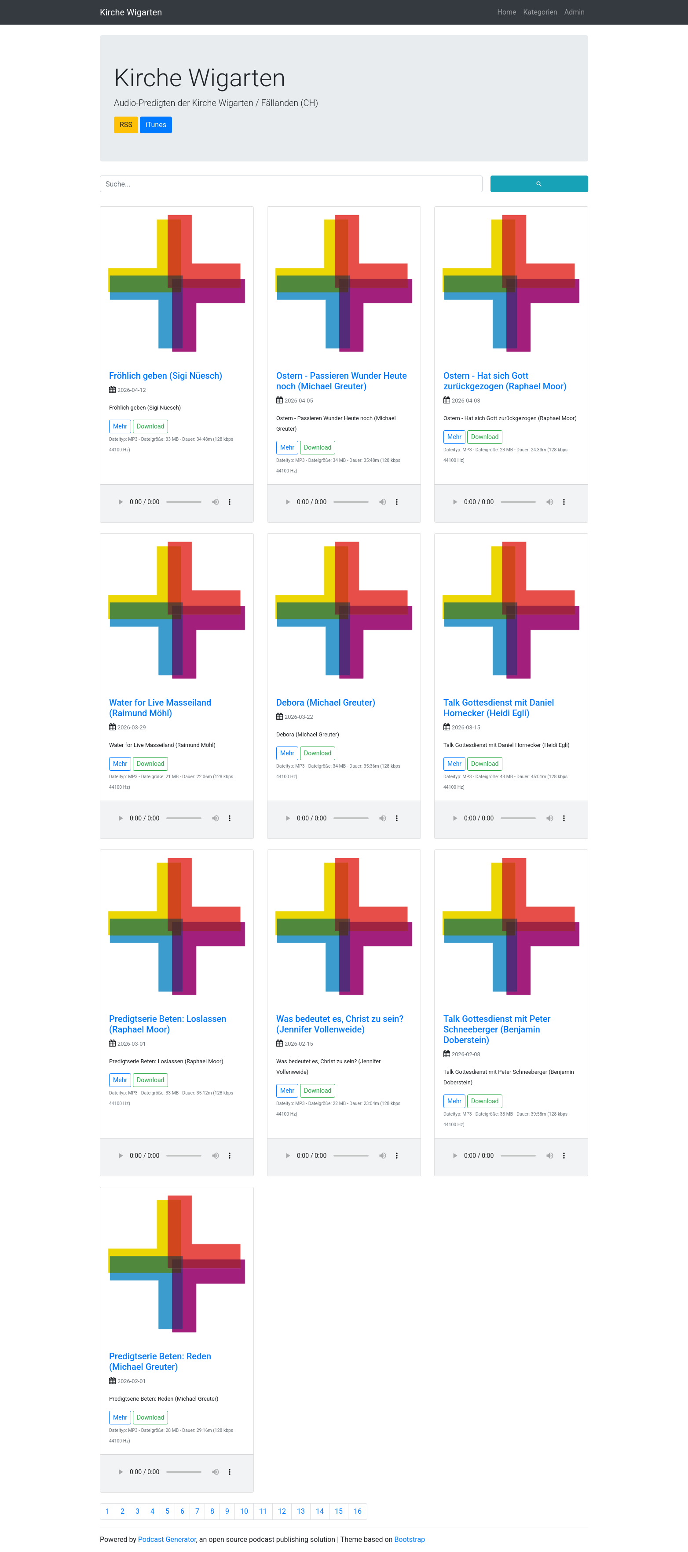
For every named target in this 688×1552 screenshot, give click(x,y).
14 (320, 1511)
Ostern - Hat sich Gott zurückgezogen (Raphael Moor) (505, 381)
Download (150, 426)
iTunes (156, 125)
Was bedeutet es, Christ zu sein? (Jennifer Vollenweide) (339, 1024)
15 (339, 1511)
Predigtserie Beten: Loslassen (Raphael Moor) (167, 1024)
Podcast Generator (167, 1539)
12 (282, 1511)
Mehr (120, 426)
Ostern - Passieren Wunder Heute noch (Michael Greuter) (341, 381)
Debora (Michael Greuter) (325, 702)
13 (301, 1511)
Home (507, 12)
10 (244, 1511)
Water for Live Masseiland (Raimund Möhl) (160, 707)
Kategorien (540, 12)
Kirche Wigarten (131, 12)
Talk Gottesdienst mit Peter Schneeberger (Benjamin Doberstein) (497, 1029)
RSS (126, 125)
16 (358, 1511)
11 (263, 1511)
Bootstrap (409, 1539)
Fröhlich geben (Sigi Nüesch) (165, 375)
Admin (574, 12)
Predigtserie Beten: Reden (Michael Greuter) (160, 1361)
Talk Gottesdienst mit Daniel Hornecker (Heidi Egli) (498, 707)
